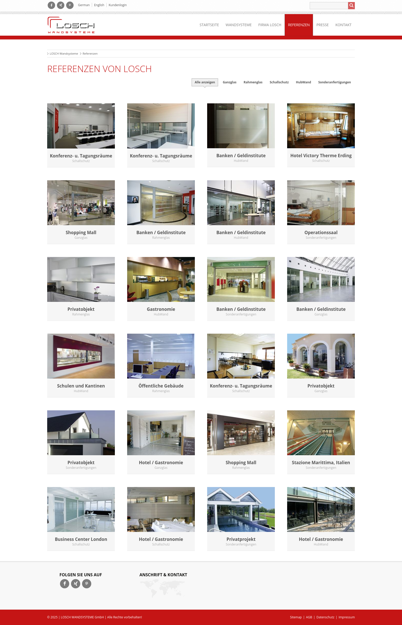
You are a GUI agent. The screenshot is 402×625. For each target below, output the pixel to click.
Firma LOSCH (270, 24)
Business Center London (81, 539)
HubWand (303, 82)
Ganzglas (229, 82)
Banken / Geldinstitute (241, 155)
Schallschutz (279, 82)
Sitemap (296, 617)
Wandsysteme (239, 24)
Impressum (347, 617)
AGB (309, 617)
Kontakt (343, 24)
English (99, 5)
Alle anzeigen (205, 82)
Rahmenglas (253, 82)
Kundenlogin (118, 5)
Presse (322, 24)
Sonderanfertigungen (334, 82)
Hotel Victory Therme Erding (320, 155)
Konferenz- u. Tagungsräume (81, 156)
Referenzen (299, 24)
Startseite (209, 24)
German (84, 5)
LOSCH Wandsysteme (64, 53)
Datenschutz (325, 617)
